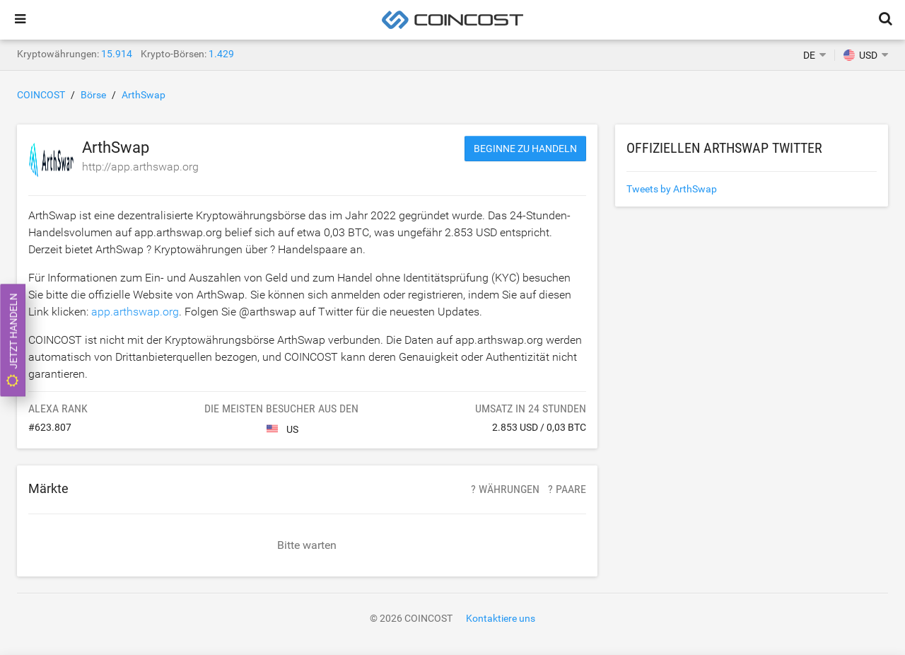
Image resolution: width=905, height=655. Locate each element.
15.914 (116, 53)
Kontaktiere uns (500, 618)
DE (809, 55)
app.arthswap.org (135, 311)
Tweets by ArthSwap (671, 189)
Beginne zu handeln (525, 148)
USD (860, 55)
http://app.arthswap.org (140, 166)
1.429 (221, 53)
